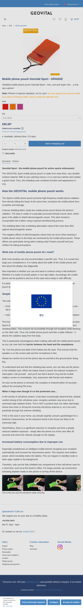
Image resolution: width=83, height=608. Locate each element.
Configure (53, 602)
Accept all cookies (71, 602)
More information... (8, 606)
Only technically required (33, 602)
